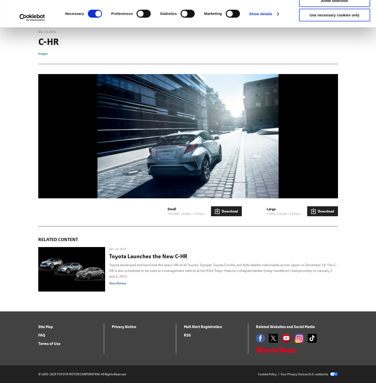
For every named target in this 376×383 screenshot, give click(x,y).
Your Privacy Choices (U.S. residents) (309, 374)
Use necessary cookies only (334, 41)
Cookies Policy (267, 374)
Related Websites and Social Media (285, 326)
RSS (187, 335)
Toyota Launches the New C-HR (148, 256)
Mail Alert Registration (203, 326)
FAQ (41, 335)
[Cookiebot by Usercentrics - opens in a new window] (32, 44)
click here (230, 24)
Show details (260, 40)
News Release (117, 283)
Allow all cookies (335, 12)
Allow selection (334, 27)
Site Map (45, 326)
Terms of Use (49, 343)
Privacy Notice (124, 326)
